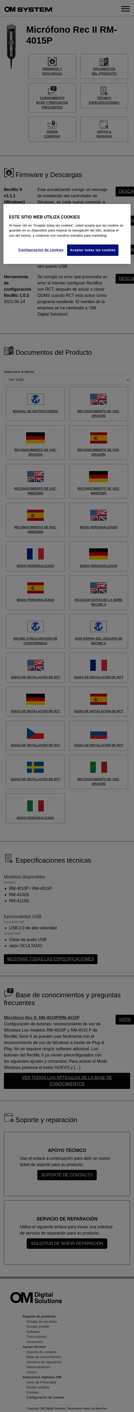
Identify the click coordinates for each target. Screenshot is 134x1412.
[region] (67, 234)
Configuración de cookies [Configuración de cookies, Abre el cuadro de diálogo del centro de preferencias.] (41, 250)
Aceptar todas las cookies (93, 250)
